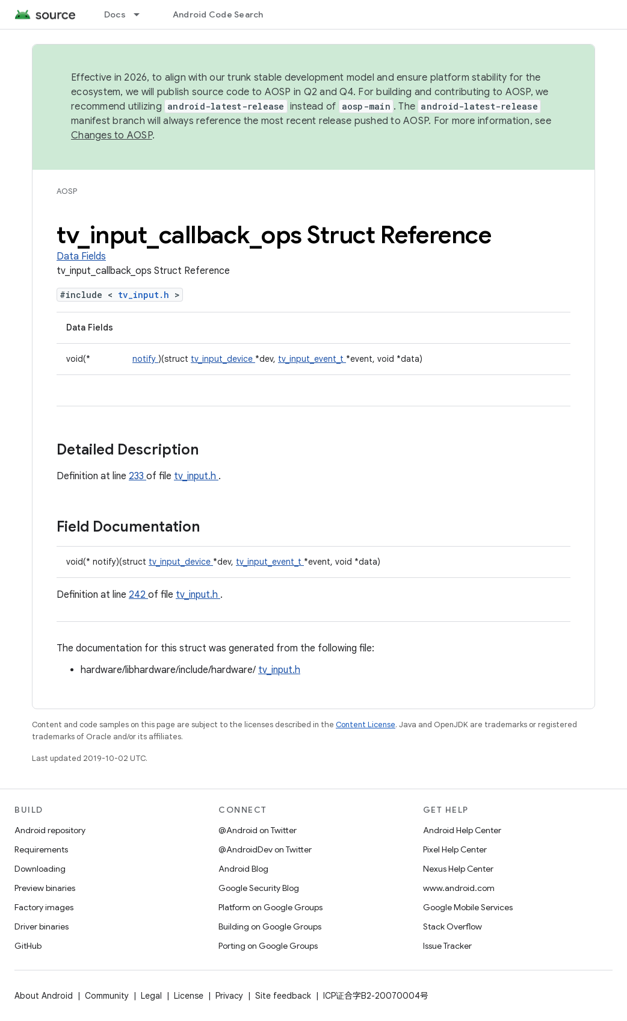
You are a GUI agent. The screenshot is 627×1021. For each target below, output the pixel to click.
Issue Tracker (447, 945)
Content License (365, 724)
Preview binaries (44, 888)
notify (145, 358)
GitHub (28, 945)
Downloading (40, 868)
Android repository (49, 830)
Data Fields (81, 256)
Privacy (229, 996)
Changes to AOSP (111, 135)
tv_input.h (146, 294)
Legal (151, 996)
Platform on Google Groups (270, 907)
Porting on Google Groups (268, 945)
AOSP (67, 191)
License (188, 996)
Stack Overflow (452, 926)
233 (137, 476)
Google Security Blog (258, 888)
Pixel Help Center (455, 849)
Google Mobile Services (468, 907)
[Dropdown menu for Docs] (142, 14)
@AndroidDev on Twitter (265, 849)
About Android (43, 996)
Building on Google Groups (269, 926)
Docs (115, 14)
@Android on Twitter (257, 830)
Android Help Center (462, 830)
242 (138, 595)
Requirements (41, 849)
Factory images (43, 907)
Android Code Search (218, 14)
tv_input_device (223, 358)
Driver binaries (41, 926)
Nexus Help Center (458, 868)
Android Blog (243, 868)
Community (107, 996)
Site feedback (283, 996)
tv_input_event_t (312, 358)
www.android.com (459, 888)
